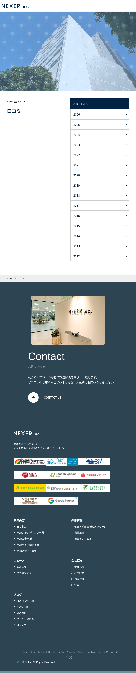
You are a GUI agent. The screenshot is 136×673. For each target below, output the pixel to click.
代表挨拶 (79, 580)
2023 (76, 145)
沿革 (76, 586)
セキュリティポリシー (42, 654)
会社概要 (79, 568)
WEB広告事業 (24, 540)
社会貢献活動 (24, 574)
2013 (76, 246)
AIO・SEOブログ (26, 602)
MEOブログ (23, 608)
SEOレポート (24, 626)
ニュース (23, 654)
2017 (76, 205)
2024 (76, 135)
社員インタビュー (84, 540)
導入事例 (22, 614)
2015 (76, 226)
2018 (76, 195)
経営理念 (79, 574)
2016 (76, 215)
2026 (76, 114)
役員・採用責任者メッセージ (90, 528)
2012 (76, 256)
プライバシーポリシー (70, 654)
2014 (76, 236)
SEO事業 (21, 528)
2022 (76, 155)
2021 (76, 165)
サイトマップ (93, 654)
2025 (76, 124)
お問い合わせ (110, 654)
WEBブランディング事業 (30, 534)
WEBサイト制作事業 (28, 546)
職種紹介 (79, 534)
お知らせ (22, 568)
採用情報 (77, 522)
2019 (76, 185)
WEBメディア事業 (27, 552)
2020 (76, 175)
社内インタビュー (26, 620)
